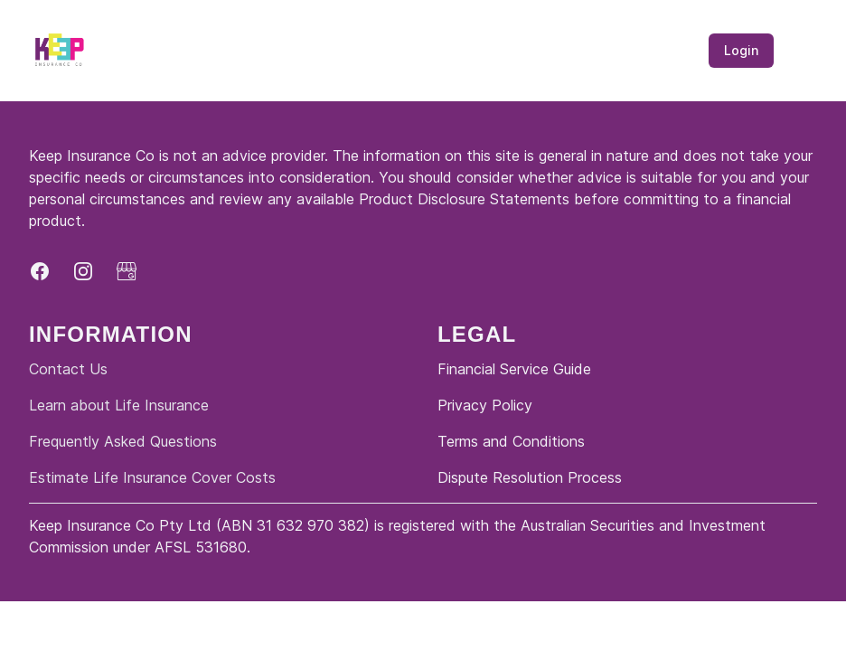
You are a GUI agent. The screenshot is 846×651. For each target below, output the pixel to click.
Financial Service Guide (514, 369)
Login (741, 50)
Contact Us (68, 369)
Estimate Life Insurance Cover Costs (152, 477)
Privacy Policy (484, 405)
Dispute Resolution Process (529, 477)
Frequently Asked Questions (123, 441)
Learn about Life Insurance (119, 405)
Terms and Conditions (511, 441)
